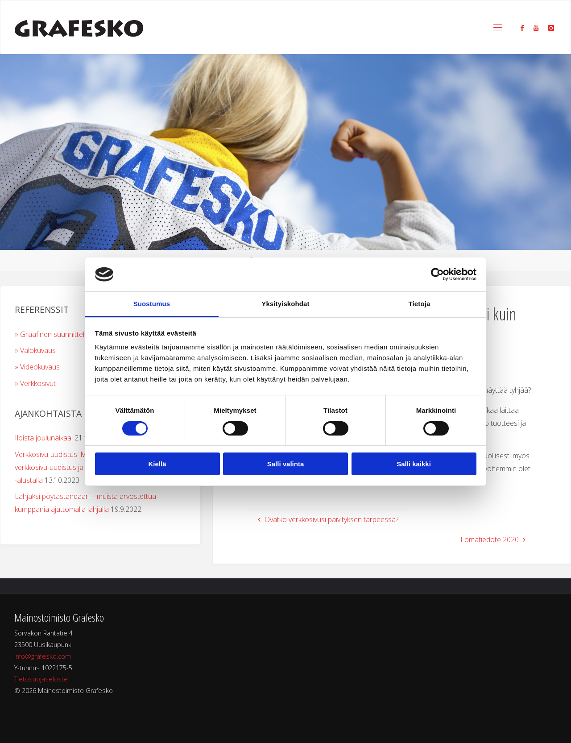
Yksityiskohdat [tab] (285, 303)
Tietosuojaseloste (41, 679)
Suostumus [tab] (151, 303)
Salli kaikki (414, 464)
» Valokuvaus (35, 350)
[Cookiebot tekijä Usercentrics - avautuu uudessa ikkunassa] (437, 274)
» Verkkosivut (35, 383)
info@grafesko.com (42, 656)
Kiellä (157, 464)
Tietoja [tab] (419, 303)
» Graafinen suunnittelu (51, 334)
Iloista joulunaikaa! (44, 438)
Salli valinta (285, 464)
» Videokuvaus (37, 367)
